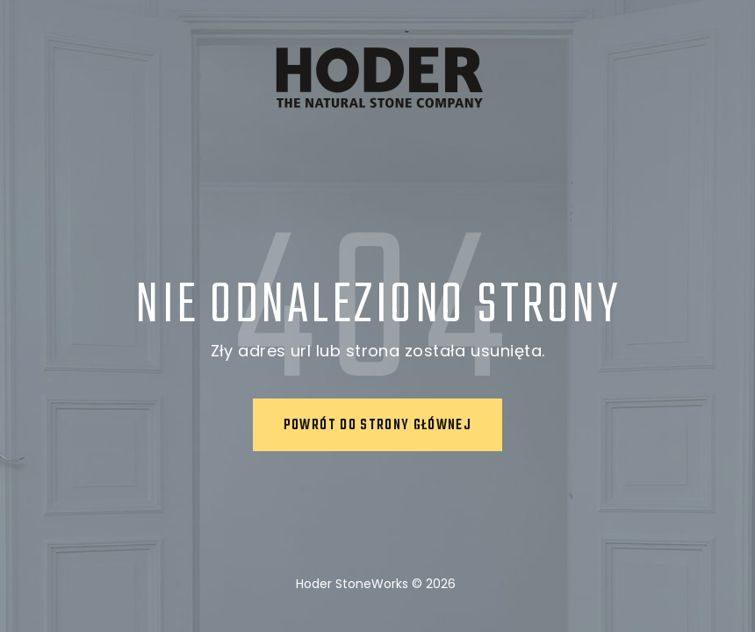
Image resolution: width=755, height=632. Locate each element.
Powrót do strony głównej (377, 425)
